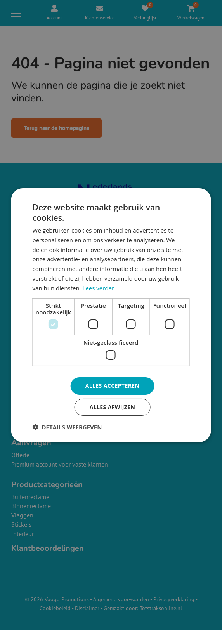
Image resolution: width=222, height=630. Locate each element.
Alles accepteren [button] (112, 385)
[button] (67, 426)
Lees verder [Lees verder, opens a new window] (98, 288)
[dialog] (111, 315)
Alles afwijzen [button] (112, 407)
